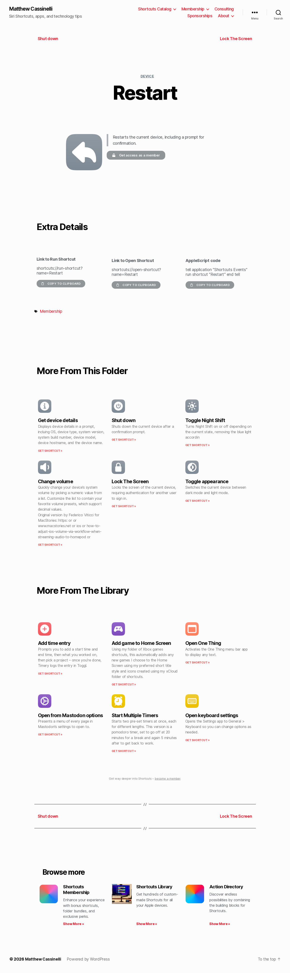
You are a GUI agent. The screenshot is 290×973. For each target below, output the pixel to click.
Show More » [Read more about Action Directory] (219, 925)
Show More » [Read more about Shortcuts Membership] (73, 925)
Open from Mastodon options (70, 715)
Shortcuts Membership (77, 890)
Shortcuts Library (155, 887)
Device (147, 76)
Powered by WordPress (89, 960)
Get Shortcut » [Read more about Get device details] (50, 451)
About (223, 16)
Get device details (58, 421)
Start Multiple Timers (135, 715)
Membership (193, 9)
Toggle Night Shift (205, 421)
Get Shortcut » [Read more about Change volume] (50, 545)
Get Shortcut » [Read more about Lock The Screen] (124, 506)
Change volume (55, 482)
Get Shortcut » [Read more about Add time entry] (50, 673)
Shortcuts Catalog (154, 9)
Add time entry (54, 643)
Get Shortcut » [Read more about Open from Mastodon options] (50, 735)
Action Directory (227, 887)
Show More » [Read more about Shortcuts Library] (146, 925)
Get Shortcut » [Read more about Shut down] (124, 440)
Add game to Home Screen (141, 643)
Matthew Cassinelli (32, 9)
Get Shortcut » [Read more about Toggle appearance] (197, 501)
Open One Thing (203, 643)
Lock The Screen (130, 482)
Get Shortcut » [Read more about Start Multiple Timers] (124, 751)
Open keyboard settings (211, 715)
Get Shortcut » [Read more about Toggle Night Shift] (197, 445)
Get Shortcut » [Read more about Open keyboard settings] (197, 740)
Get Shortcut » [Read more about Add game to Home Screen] (124, 685)
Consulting (224, 9)
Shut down (124, 421)
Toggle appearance (207, 482)
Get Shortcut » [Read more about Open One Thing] (197, 662)
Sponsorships (199, 16)
